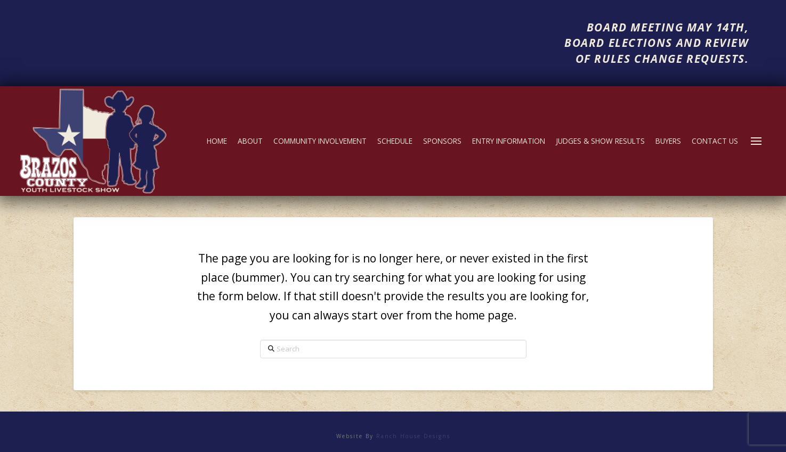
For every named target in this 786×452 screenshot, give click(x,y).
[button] (756, 141)
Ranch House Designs (413, 436)
